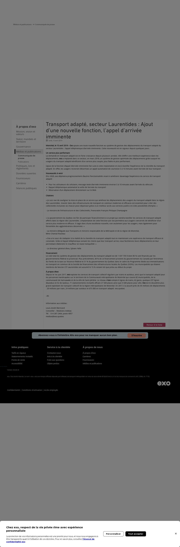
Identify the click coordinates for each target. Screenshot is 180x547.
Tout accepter (135, 534)
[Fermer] (176, 533)
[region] (90, 534)
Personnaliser (113, 534)
